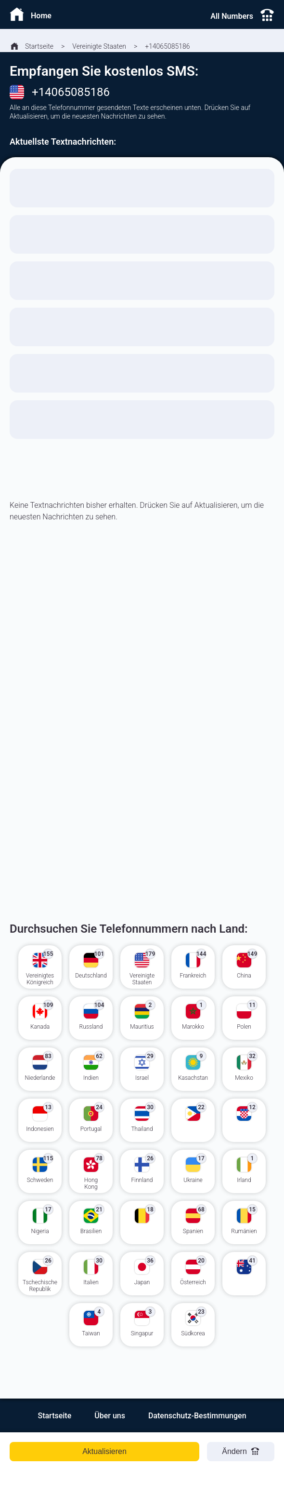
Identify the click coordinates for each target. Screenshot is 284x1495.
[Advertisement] (142, 658)
